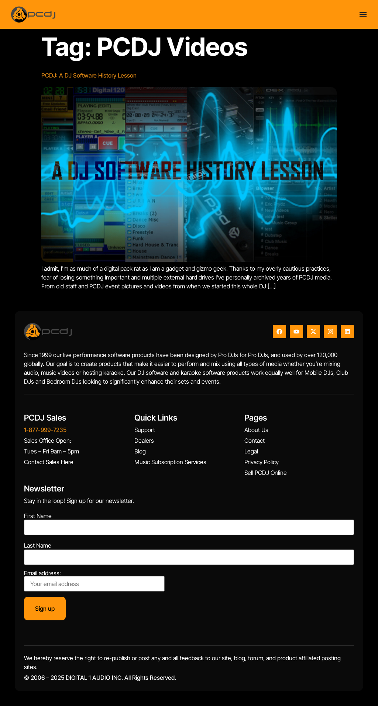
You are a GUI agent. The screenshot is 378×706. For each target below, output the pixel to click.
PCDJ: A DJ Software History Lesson (89, 75)
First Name (38, 516)
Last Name (37, 545)
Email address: (94, 581)
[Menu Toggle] (363, 14)
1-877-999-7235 (45, 429)
